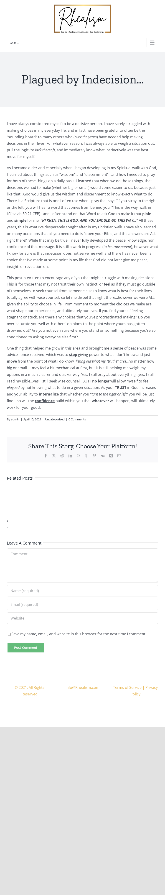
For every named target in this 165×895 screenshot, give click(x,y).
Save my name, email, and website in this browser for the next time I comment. (78, 633)
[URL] (82, 618)
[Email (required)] (82, 604)
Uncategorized (55, 419)
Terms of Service (127, 687)
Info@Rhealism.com (82, 687)
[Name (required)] (82, 590)
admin (15, 419)
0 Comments (77, 419)
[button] (82, 521)
